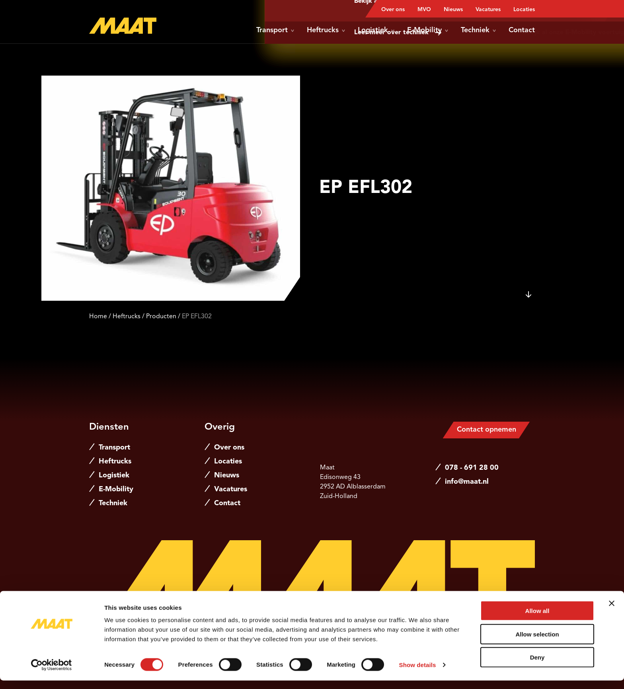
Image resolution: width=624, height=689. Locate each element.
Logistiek (376, 30)
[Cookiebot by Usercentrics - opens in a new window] (51, 673)
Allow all (537, 619)
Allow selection (537, 642)
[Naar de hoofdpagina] (122, 26)
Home (98, 316)
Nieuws (453, 9)
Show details (417, 673)
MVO (424, 9)
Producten (161, 316)
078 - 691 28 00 (472, 467)
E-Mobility (427, 30)
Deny (537, 665)
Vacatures (488, 9)
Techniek (478, 30)
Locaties (524, 9)
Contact (522, 30)
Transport (275, 30)
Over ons (393, 9)
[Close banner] (611, 612)
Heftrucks (326, 30)
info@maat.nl (467, 481)
